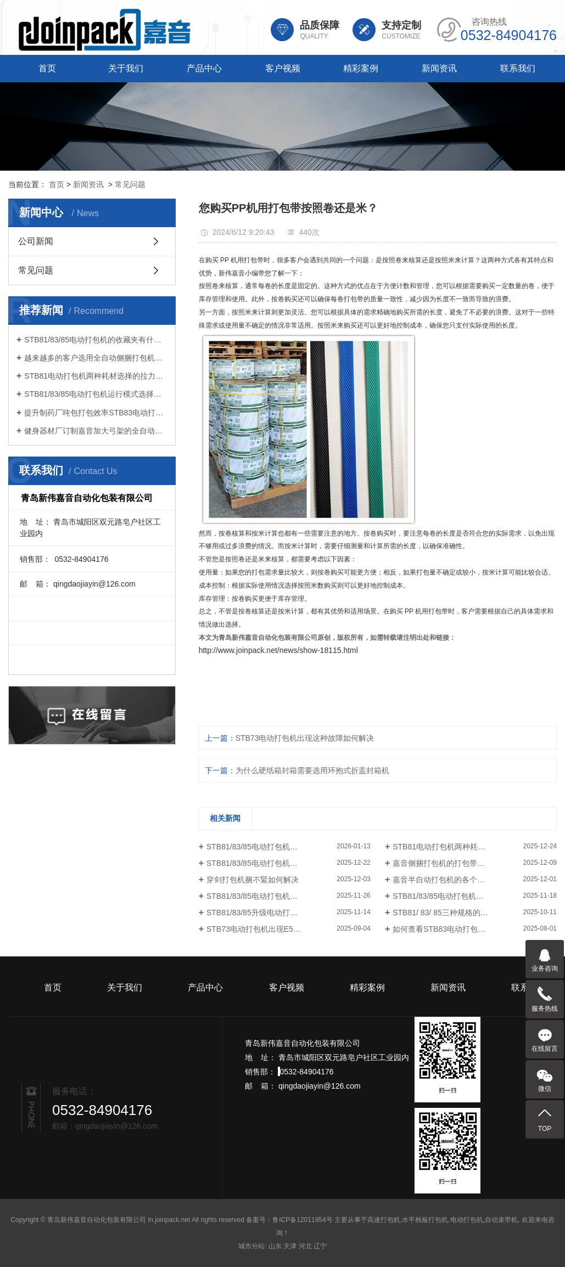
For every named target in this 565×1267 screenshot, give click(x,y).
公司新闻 (35, 241)
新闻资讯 (439, 68)
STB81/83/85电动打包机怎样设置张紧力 (275, 896)
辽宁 (320, 1246)
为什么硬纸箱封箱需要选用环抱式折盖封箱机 (312, 770)
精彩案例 (360, 68)
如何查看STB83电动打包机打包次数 (454, 929)
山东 (275, 1246)
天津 (290, 1246)
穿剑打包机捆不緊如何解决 (252, 879)
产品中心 (204, 68)
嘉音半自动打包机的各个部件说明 (450, 879)
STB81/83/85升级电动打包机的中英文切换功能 (286, 912)
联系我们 (517, 68)
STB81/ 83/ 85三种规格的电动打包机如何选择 (471, 912)
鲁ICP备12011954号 (302, 1220)
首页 (47, 68)
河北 (305, 1246)
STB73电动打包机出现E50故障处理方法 (275, 929)
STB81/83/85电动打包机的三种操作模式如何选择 (475, 896)
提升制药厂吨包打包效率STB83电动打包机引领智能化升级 (95, 412)
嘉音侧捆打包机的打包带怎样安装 (450, 863)
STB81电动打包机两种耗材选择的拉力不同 (95, 375)
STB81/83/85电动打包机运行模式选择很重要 (95, 394)
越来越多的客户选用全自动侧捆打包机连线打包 (95, 357)
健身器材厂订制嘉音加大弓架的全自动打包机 (95, 430)
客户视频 (282, 68)
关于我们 (125, 68)
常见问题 (130, 184)
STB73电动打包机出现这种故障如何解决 (305, 738)
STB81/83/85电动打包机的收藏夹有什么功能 (95, 339)
